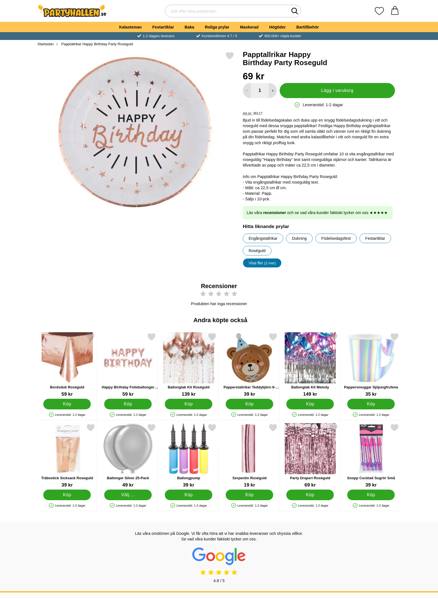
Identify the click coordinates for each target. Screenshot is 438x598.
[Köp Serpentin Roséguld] (249, 494)
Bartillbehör (307, 27)
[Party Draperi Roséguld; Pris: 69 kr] (310, 456)
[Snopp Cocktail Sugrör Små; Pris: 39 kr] (371, 456)
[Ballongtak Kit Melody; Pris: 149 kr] (310, 365)
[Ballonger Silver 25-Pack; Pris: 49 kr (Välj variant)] (128, 456)
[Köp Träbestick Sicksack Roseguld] (67, 494)
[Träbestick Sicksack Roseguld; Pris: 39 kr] (67, 456)
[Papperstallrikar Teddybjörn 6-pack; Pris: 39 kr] (249, 365)
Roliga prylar (217, 27)
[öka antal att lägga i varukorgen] (273, 90)
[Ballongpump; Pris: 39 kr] (188, 456)
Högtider (277, 27)
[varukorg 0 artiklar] (395, 11)
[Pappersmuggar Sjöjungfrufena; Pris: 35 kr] (371, 365)
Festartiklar (163, 27)
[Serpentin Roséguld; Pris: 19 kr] (249, 456)
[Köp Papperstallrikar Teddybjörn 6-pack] (249, 403)
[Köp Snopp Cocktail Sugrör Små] (371, 494)
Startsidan (45, 44)
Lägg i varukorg (337, 90)
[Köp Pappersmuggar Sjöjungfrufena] (371, 403)
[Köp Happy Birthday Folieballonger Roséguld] (128, 403)
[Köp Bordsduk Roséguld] (67, 403)
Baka (189, 27)
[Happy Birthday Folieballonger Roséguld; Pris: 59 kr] (128, 365)
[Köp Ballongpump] (188, 494)
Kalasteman (130, 27)
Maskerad (249, 27)
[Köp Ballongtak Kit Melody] (310, 403)
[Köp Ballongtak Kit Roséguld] (188, 403)
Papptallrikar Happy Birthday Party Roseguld (96, 44)
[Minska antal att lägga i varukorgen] (247, 90)
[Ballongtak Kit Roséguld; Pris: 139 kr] (188, 365)
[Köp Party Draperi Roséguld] (310, 494)
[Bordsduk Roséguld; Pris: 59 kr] (67, 365)
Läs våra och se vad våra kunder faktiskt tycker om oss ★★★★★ (317, 212)
